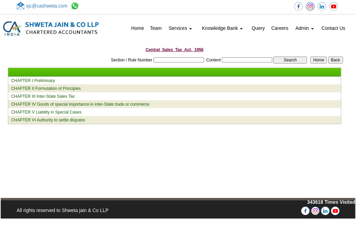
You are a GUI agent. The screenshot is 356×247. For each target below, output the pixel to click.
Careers (279, 28)
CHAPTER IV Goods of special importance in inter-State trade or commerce (80, 104)
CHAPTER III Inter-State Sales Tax (42, 96)
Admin (304, 28)
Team (156, 28)
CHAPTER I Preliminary (33, 80)
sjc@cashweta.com (47, 6)
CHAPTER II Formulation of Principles (46, 88)
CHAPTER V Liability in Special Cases (46, 112)
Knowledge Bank (222, 28)
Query (258, 28)
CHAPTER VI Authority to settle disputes (48, 120)
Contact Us (333, 28)
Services (180, 28)
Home (137, 28)
